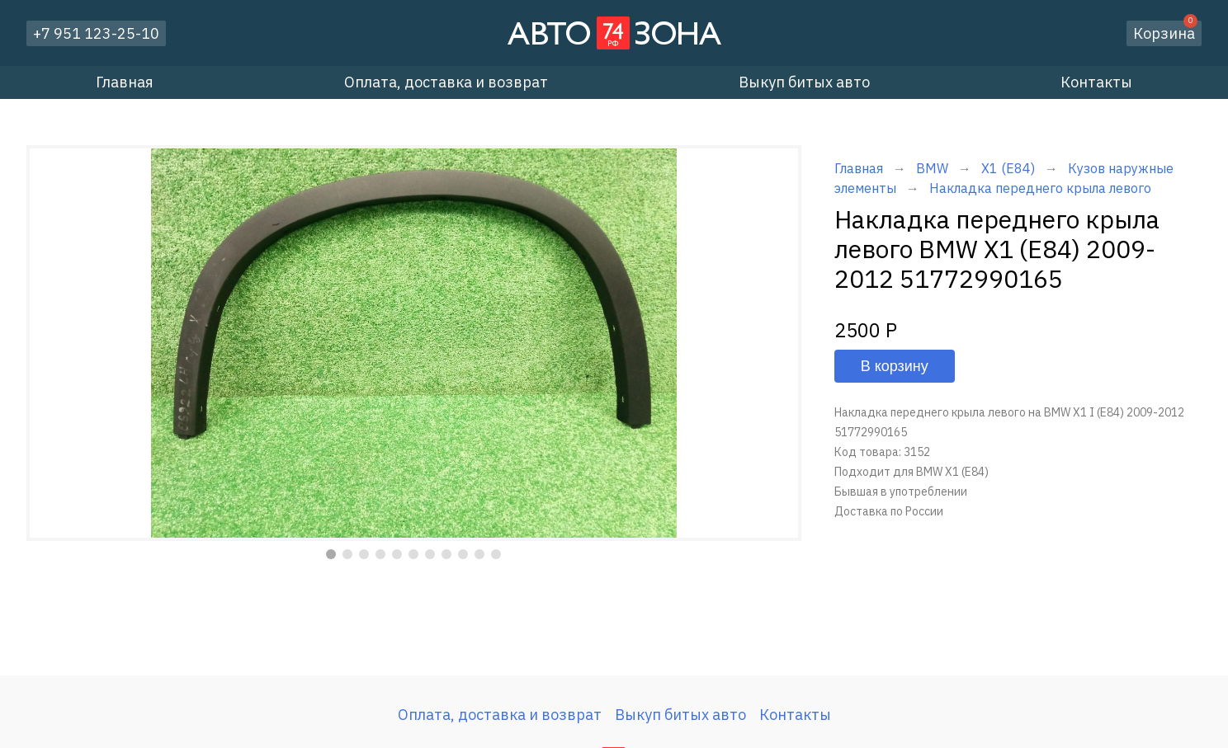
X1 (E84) (1008, 168)
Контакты (1096, 82)
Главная (125, 82)
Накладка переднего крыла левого (1040, 188)
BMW (932, 168)
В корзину (894, 366)
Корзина (1165, 32)
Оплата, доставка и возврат (446, 82)
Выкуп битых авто (804, 82)
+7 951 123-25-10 (96, 33)
